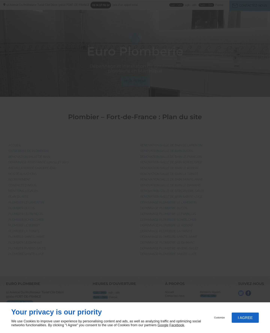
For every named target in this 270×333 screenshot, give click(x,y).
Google (163, 325)
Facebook (176, 325)
